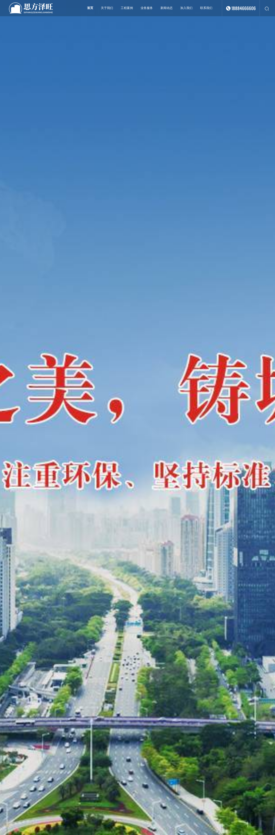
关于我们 (107, 8)
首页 (90, 8)
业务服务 (147, 8)
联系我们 (206, 8)
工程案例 (127, 8)
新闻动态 (166, 8)
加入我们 (186, 8)
